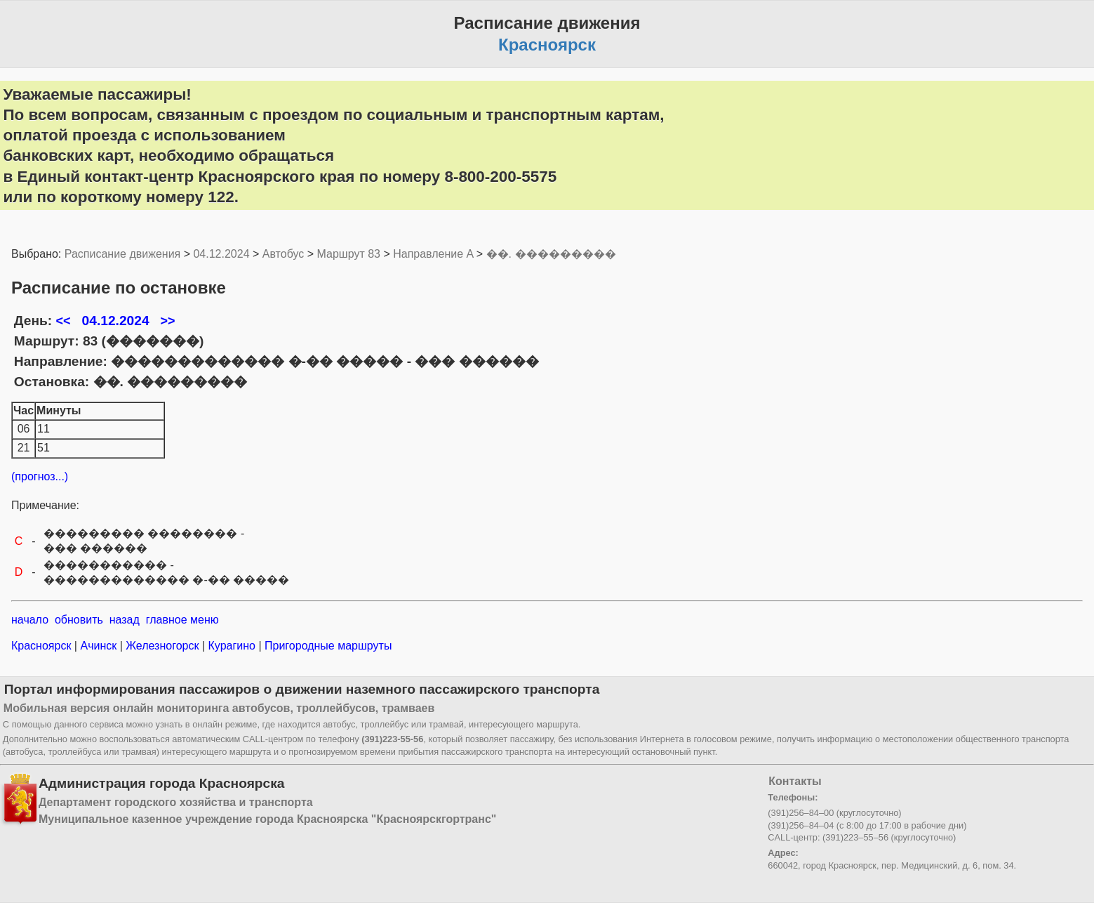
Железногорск (162, 646)
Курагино (231, 646)
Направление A (433, 254)
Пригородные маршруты (327, 646)
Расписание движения (122, 254)
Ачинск (98, 646)
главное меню (182, 620)
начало (29, 620)
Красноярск (42, 646)
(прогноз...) (39, 476)
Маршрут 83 (348, 254)
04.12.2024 (221, 254)
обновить (79, 620)
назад (124, 620)
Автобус (283, 254)
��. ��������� (551, 254)
